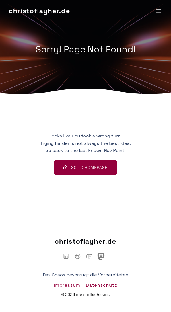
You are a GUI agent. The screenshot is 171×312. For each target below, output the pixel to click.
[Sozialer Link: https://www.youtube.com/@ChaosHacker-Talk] (91, 256)
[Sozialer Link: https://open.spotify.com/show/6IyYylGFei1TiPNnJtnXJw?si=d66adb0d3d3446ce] (80, 256)
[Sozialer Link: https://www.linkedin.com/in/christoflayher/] (68, 256)
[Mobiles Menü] (159, 10)
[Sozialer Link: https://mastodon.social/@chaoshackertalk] (103, 256)
